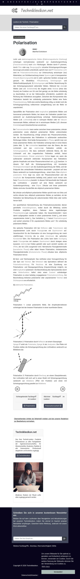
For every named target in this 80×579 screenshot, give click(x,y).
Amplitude (17, 178)
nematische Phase (21, 249)
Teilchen (28, 262)
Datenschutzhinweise (29, 575)
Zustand (52, 272)
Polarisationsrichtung (21, 264)
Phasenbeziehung (20, 102)
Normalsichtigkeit (44, 546)
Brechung (42, 375)
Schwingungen (56, 81)
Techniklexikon (23, 455)
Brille (54, 546)
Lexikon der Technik (20, 22)
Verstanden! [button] (58, 572)
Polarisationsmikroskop (29, 73)
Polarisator (32, 344)
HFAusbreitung (42, 81)
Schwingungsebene (20, 151)
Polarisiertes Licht (60, 70)
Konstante (17, 239)
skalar (62, 86)
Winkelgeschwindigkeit (21, 167)
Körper (15, 78)
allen (35, 65)
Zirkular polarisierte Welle (39, 156)
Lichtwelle (27, 120)
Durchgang (63, 239)
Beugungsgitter (35, 67)
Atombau (33, 546)
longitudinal (43, 112)
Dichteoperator (18, 280)
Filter (20, 67)
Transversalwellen (20, 65)
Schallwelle (31, 89)
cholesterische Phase (38, 252)
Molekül (28, 236)
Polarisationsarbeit (53, 406)
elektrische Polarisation (24, 285)
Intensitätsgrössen (29, 208)
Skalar (55, 89)
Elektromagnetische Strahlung (55, 59)
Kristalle (16, 125)
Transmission (58, 228)
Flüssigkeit (41, 231)
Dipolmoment (57, 231)
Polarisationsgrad (60, 218)
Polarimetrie (29, 406)
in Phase (50, 140)
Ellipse (38, 186)
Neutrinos (39, 264)
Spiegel (16, 344)
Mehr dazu (46, 566)
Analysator (51, 344)
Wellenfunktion (23, 272)
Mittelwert (39, 262)
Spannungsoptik (26, 78)
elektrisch (38, 148)
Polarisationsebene (20, 156)
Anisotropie (50, 236)
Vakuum (64, 120)
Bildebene (30, 381)
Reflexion (44, 228)
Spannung (48, 75)
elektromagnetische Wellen (32, 59)
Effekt (15, 247)
